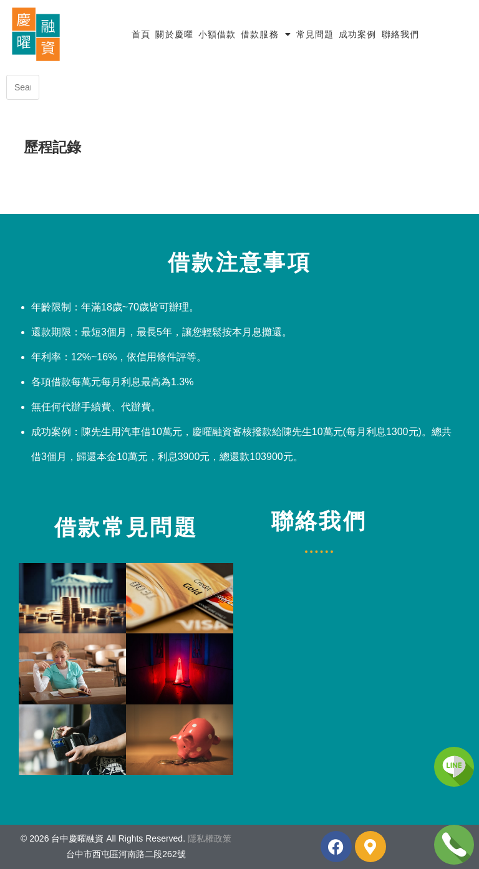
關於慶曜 (174, 34)
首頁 (141, 34)
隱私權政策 (209, 838)
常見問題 (315, 34)
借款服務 (266, 34)
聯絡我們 (400, 34)
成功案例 (357, 34)
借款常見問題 (126, 527)
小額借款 (217, 34)
